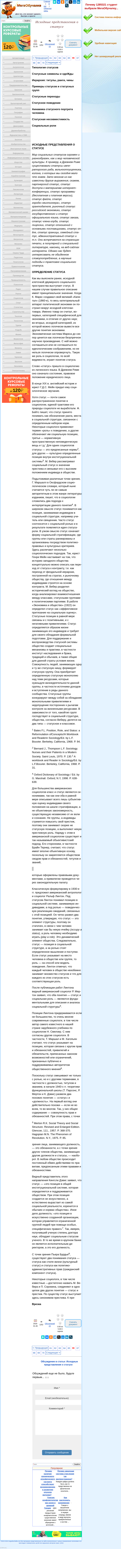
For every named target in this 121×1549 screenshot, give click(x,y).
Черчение (18, 357)
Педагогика (18, 257)
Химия (18, 353)
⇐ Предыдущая (40, 58)
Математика (18, 208)
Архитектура (18, 76)
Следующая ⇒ (53, 62)
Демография (18, 126)
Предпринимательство (18, 85)
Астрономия (18, 81)
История (18, 167)
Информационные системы (18, 158)
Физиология (18, 339)
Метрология (18, 239)
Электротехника (18, 371)
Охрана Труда (18, 253)
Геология (18, 117)
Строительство (18, 312)
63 (60, 58)
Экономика (18, 366)
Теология (18, 316)
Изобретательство (18, 144)
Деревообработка (18, 131)
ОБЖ (18, 248)
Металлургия (18, 235)
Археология (18, 72)
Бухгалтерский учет (18, 103)
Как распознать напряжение (64, 1500)
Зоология (18, 140)
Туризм (18, 325)
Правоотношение (18, 267)
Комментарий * (57, 1408)
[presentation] (56, 1443)
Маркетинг (18, 203)
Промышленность (18, 280)
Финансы (18, 348)
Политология (18, 262)
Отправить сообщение (57, 1452)
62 (55, 58)
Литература (18, 194)
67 (78, 58)
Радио (18, 289)
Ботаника (18, 99)
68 (34, 63)
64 (64, 58)
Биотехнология (18, 94)
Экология (18, 362)
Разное (18, 294)
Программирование (18, 271)
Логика (18, 199)
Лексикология (18, 190)
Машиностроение (18, 221)
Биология (18, 90)
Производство (18, 276)
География (18, 113)
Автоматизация (18, 58)
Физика (18, 334)
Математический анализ (18, 212)
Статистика (18, 307)
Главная (47, 1)
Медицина (18, 226)
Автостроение (18, 63)
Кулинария (18, 180)
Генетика (18, 108)
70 (43, 63)
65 (69, 58)
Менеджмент (18, 230)
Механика (18, 244)
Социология (18, 298)
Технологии (18, 321)
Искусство (18, 162)
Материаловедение (18, 217)
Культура (18, 185)
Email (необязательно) (57, 1398)
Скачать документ (73, 43)
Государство (18, 122)
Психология (18, 285)
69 (39, 63)
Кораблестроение (18, 176)
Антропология (18, 67)
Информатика (18, 153)
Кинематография (18, 171)
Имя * (57, 1388)
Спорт (18, 303)
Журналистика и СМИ (18, 135)
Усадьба (18, 330)
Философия (18, 344)
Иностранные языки (18, 149)
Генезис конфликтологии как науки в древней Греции (50, 1502)
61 (51, 58)
